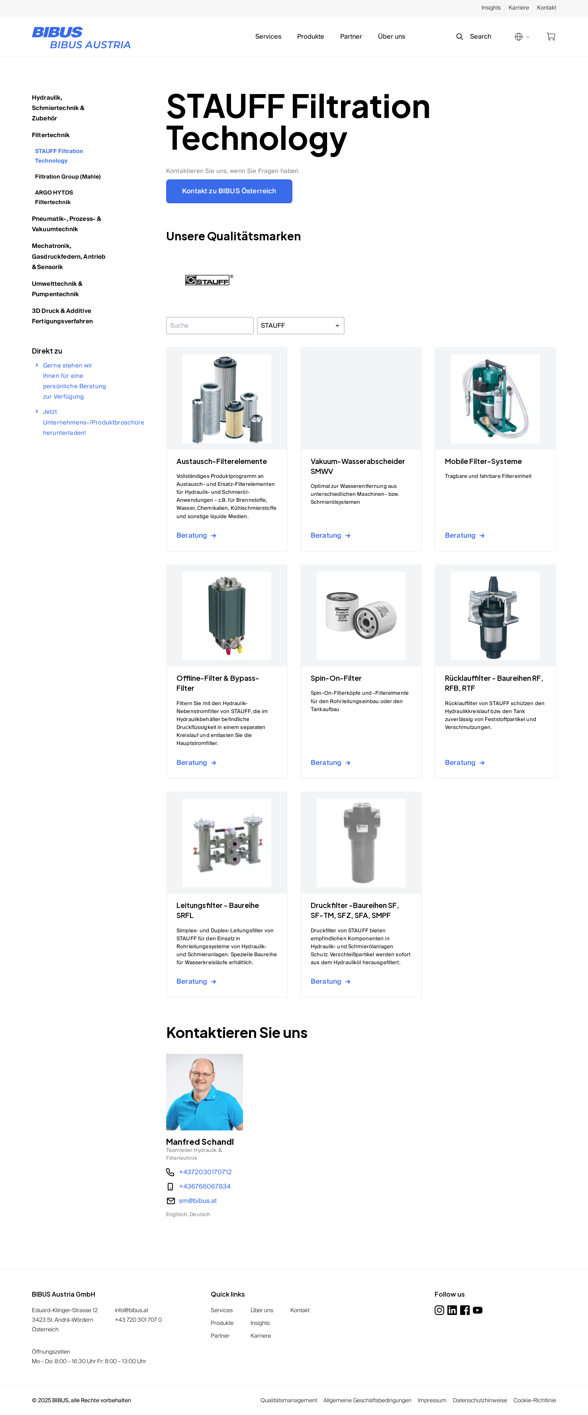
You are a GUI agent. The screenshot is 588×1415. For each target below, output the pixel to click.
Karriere (519, 8)
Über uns (391, 36)
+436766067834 (205, 1186)
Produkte (310, 36)
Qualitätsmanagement (289, 1400)
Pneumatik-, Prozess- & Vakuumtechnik (66, 224)
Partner (351, 36)
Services (268, 36)
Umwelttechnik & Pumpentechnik (57, 289)
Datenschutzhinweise (480, 1400)
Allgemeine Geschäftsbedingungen (367, 1400)
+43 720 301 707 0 (138, 1320)
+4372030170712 (205, 1172)
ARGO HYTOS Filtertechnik (54, 197)
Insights (491, 8)
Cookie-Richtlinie (535, 1400)
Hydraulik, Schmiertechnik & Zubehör (58, 108)
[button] (209, 280)
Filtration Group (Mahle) (68, 177)
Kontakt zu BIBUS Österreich (229, 191)
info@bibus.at (131, 1310)
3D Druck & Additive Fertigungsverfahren (62, 316)
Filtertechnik (51, 135)
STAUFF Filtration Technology (59, 156)
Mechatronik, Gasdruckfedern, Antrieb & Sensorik (69, 256)
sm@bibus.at (198, 1201)
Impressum (432, 1400)
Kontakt (546, 8)
